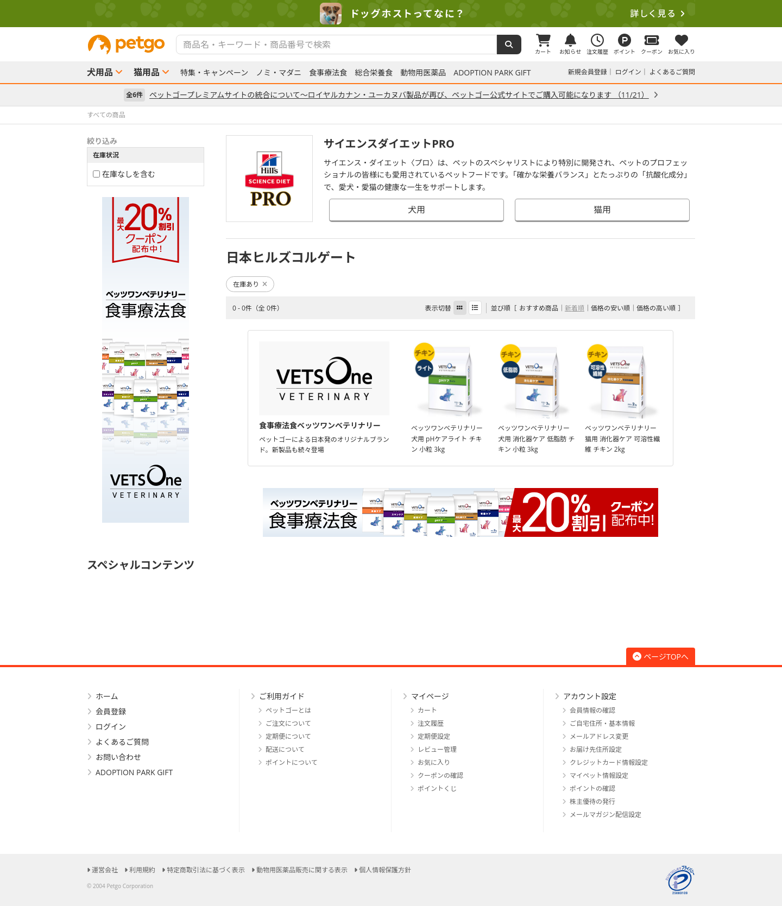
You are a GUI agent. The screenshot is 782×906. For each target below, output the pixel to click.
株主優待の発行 (592, 801)
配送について (285, 749)
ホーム (107, 696)
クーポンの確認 (440, 775)
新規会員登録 (587, 72)
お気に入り (434, 762)
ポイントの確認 (592, 788)
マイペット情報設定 (599, 775)
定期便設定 (434, 736)
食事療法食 (328, 73)
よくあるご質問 (672, 72)
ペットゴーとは (288, 710)
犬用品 (100, 72)
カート (427, 710)
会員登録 (111, 711)
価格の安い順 (610, 308)
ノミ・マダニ (278, 73)
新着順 (574, 308)
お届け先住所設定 (596, 749)
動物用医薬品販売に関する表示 (302, 870)
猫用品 (147, 72)
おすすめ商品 (538, 308)
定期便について (288, 736)
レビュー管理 (437, 749)
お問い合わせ (118, 757)
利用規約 (142, 870)
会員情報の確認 (592, 710)
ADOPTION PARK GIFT (492, 73)
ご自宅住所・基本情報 (602, 723)
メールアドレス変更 (599, 736)
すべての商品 (106, 114)
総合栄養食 (374, 73)
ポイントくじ (437, 788)
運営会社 (105, 870)
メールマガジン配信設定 (605, 814)
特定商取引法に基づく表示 (206, 870)
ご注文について (288, 723)
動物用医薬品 (423, 73)
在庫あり (250, 284)
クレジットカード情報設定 (609, 762)
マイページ (430, 696)
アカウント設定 (589, 696)
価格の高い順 (656, 308)
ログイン (628, 72)
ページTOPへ (661, 656)
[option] (391, 13)
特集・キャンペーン (214, 73)
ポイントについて (292, 762)
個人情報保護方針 (385, 870)
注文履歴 (431, 723)
